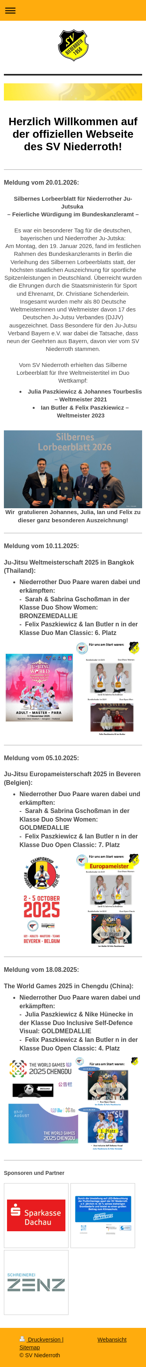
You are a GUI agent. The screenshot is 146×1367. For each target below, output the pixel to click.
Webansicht (112, 1339)
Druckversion (40, 1339)
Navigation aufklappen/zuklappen (73, 10)
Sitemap (29, 1347)
